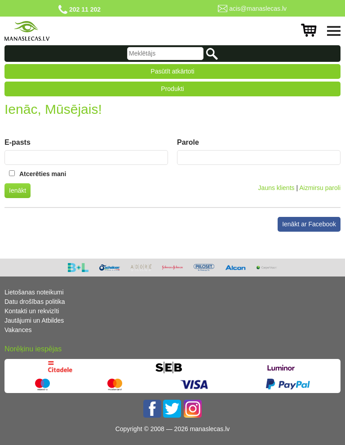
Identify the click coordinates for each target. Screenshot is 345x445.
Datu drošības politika (34, 301)
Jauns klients (276, 187)
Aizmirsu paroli (320, 187)
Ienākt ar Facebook (309, 224)
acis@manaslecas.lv (258, 8)
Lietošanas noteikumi (34, 292)
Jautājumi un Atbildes (34, 320)
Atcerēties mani (42, 173)
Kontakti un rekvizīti (31, 311)
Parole (188, 142)
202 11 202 (85, 9)
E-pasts (17, 142)
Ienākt (17, 190)
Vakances (17, 329)
